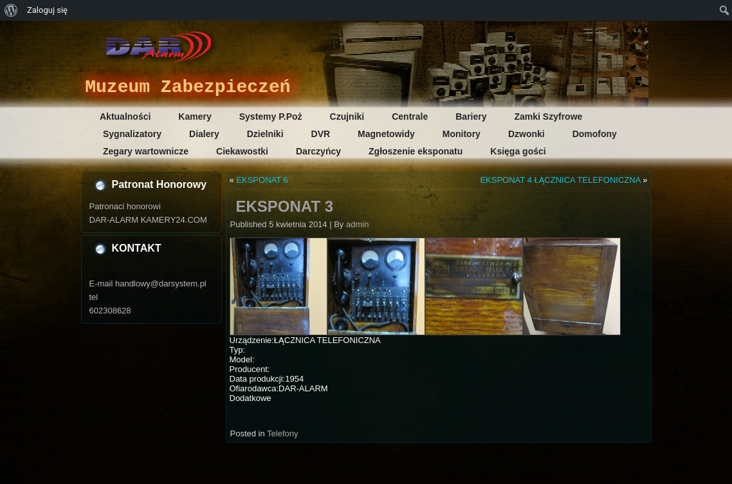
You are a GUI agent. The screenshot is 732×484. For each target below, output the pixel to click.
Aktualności (125, 116)
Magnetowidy (386, 134)
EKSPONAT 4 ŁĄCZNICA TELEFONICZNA (560, 180)
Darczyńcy (318, 151)
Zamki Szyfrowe (549, 116)
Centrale (410, 116)
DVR (321, 134)
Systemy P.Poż (270, 116)
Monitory (461, 134)
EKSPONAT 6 (262, 180)
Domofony (594, 134)
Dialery (204, 134)
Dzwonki (526, 134)
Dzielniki (265, 134)
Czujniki (347, 116)
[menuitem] (11, 10)
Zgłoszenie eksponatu (415, 151)
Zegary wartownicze (145, 151)
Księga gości (517, 151)
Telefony (282, 433)
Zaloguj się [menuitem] (47, 10)
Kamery (194, 116)
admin (357, 224)
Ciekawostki (242, 151)
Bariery (470, 116)
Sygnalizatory (132, 134)
